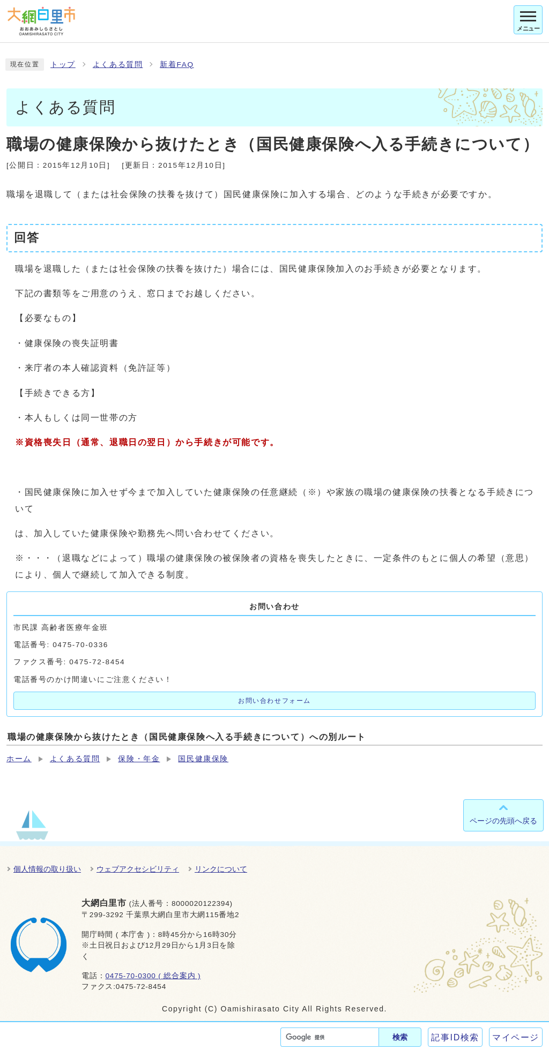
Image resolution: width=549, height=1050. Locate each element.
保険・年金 (139, 759)
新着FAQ (177, 65)
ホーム (19, 759)
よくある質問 (118, 65)
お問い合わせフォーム (274, 701)
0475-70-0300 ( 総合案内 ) (153, 976)
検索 (399, 1037)
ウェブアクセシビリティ (138, 869)
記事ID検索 (455, 1037)
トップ (63, 65)
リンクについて (221, 869)
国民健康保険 (203, 759)
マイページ (515, 1037)
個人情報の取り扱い (47, 869)
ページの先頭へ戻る (503, 820)
